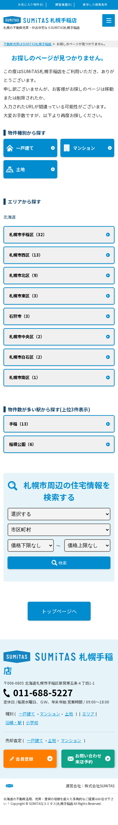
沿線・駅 (13, 722)
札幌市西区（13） (26, 255)
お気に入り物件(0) (30, 5)
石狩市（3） (20, 316)
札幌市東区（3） (24, 296)
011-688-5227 (43, 692)
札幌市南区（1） (24, 377)
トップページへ (59, 611)
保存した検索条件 (95, 5)
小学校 (32, 722)
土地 (69, 714)
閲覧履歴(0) (63, 5)
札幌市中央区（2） (26, 336)
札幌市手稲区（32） (28, 234)
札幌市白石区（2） (26, 357)
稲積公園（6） (22, 444)
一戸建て (27, 714)
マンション (50, 714)
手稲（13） (20, 424)
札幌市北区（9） (24, 275)
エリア (88, 714)
